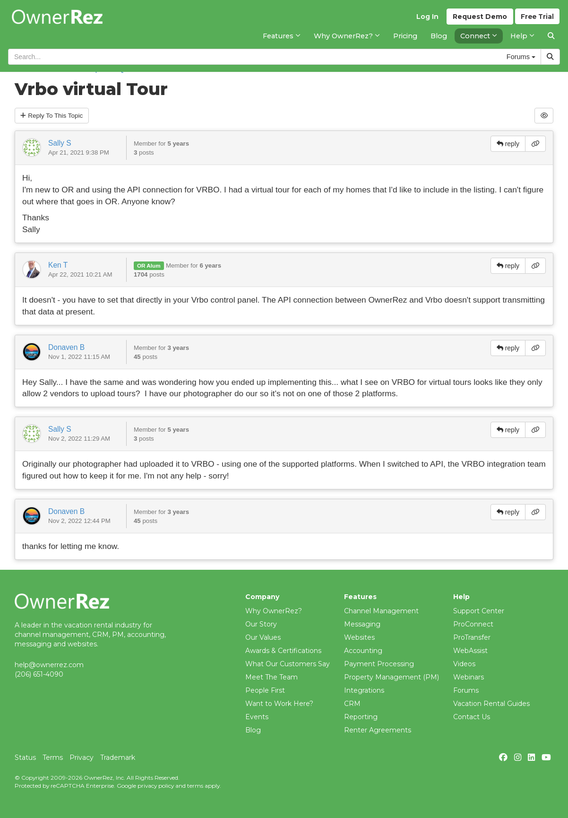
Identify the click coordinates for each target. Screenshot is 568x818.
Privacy (81, 757)
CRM (352, 703)
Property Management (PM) (391, 677)
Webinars (468, 677)
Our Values (263, 637)
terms (195, 785)
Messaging (362, 624)
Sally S (59, 143)
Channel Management (381, 611)
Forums (466, 690)
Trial (537, 19)
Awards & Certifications (283, 650)
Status (25, 757)
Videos (464, 664)
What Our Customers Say (287, 664)
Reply (53, 116)
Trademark (117, 757)
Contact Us (471, 717)
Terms (53, 757)
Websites (359, 637)
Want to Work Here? (279, 703)
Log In (426, 19)
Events (256, 717)
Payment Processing (379, 664)
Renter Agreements (377, 730)
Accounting (363, 650)
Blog (253, 730)
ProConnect (473, 624)
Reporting (361, 717)
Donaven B (66, 348)
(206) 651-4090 (39, 674)
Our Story (261, 624)
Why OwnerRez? (273, 611)
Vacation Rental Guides (491, 703)
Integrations (364, 690)
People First (265, 690)
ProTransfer (472, 637)
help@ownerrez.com (49, 665)
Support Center (478, 611)
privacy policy (156, 785)
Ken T (58, 265)
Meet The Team (271, 677)
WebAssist (470, 650)
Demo (478, 19)
